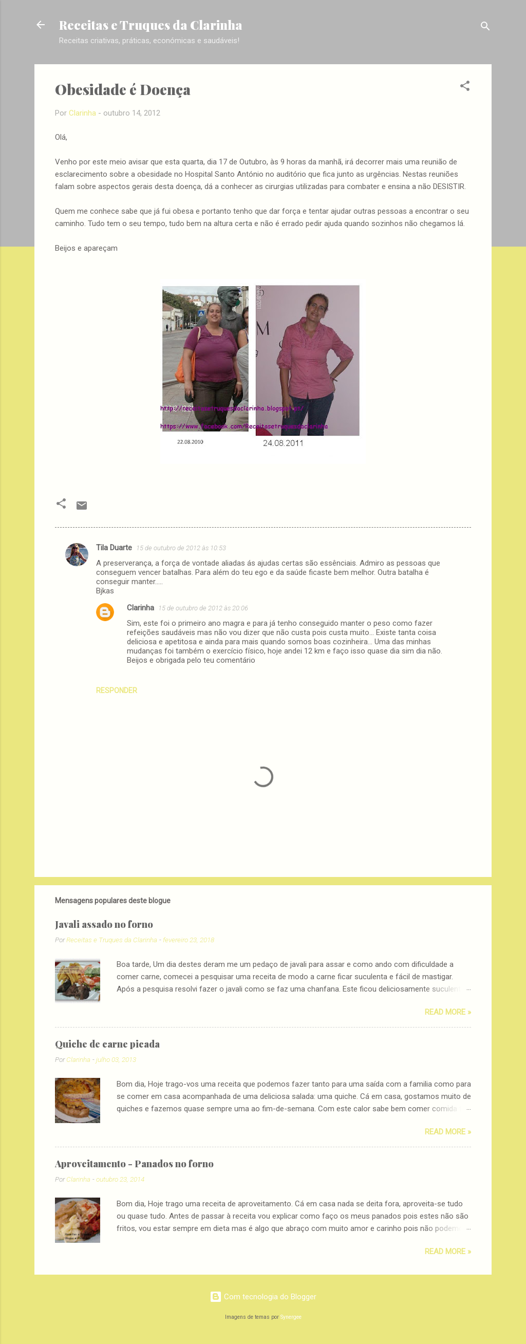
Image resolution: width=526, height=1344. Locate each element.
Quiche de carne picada (107, 1044)
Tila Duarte (114, 547)
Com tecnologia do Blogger (263, 1296)
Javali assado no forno (104, 924)
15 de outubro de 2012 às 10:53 (181, 548)
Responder (116, 690)
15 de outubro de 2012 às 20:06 (203, 608)
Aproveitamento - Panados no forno (134, 1164)
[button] (465, 88)
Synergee (291, 1317)
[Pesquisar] (485, 28)
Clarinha (140, 607)
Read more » (448, 1012)
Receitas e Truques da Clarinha (150, 24)
